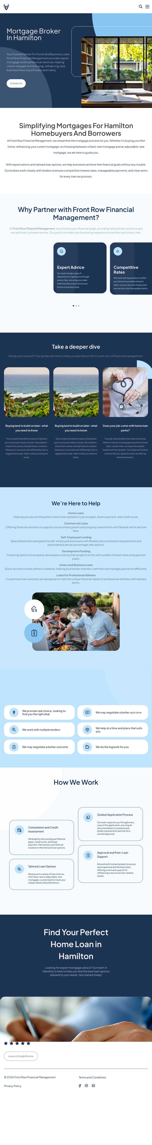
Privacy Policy (12, 1086)
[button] (73, 305)
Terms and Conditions (92, 1077)
